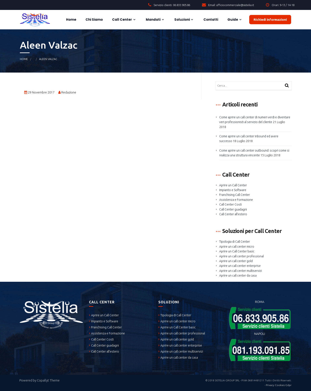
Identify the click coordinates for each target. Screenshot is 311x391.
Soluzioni (182, 19)
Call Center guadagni (233, 209)
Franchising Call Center (234, 194)
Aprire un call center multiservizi (240, 270)
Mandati (152, 19)
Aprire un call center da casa (238, 275)
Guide (232, 19)
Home (70, 19)
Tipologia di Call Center (234, 241)
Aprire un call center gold (236, 261)
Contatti (210, 19)
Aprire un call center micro (236, 246)
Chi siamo (94, 19)
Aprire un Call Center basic (236, 251)
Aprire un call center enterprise (240, 266)
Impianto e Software (232, 190)
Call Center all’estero (233, 214)
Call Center (121, 19)
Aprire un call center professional (241, 256)
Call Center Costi (230, 204)
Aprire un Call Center (233, 185)
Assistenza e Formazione (236, 199)
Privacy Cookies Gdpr (279, 385)
